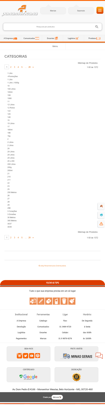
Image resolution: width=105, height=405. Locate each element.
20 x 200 (10, 161)
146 (9, 117)
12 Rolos (11, 108)
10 (8, 86)
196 (9, 133)
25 (8, 189)
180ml (9, 130)
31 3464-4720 (65, 326)
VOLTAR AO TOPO (52, 282)
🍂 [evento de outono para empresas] (101, 206)
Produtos (92, 38)
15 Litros (10, 123)
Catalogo (43, 320)
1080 (9, 98)
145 (9, 114)
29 (8, 205)
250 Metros (12, 192)
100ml (9, 92)
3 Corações (12, 211)
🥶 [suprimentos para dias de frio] (101, 214)
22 (8, 183)
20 (8, 148)
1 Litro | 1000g (13, 83)
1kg (8, 136)
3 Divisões (11, 214)
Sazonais (81, 11)
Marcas (53, 11)
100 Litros (11, 89)
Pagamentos (21, 338)
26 (8, 195)
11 (8, 101)
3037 (9, 224)
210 (9, 177)
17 (8, 126)
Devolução (21, 326)
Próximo (33, 67)
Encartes (51, 38)
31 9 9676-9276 (65, 338)
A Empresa (8, 38)
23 (8, 186)
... (26, 67)
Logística (72, 38)
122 (9, 111)
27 (8, 198)
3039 (9, 227)
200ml (9, 170)
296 (9, 208)
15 (8, 120)
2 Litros (10, 142)
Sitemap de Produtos (88, 63)
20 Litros (10, 151)
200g (9, 167)
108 (9, 95)
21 (8, 173)
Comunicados (29, 38)
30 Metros (11, 217)
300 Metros (12, 220)
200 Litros (11, 164)
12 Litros (10, 104)
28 (29, 67)
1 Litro (9, 73)
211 (9, 180)
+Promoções (12, 76)
